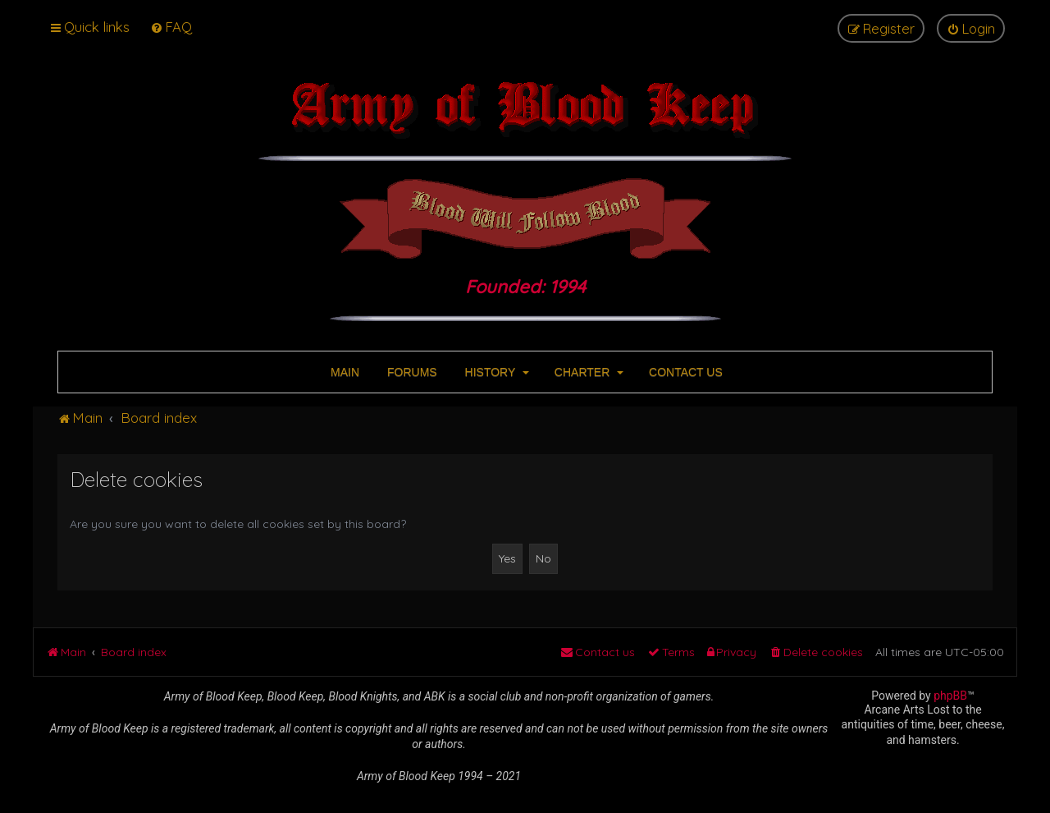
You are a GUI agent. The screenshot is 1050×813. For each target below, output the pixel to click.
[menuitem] (171, 26)
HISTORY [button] (495, 372)
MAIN (343, 372)
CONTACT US (684, 372)
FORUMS (410, 372)
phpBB (950, 695)
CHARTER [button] (587, 372)
